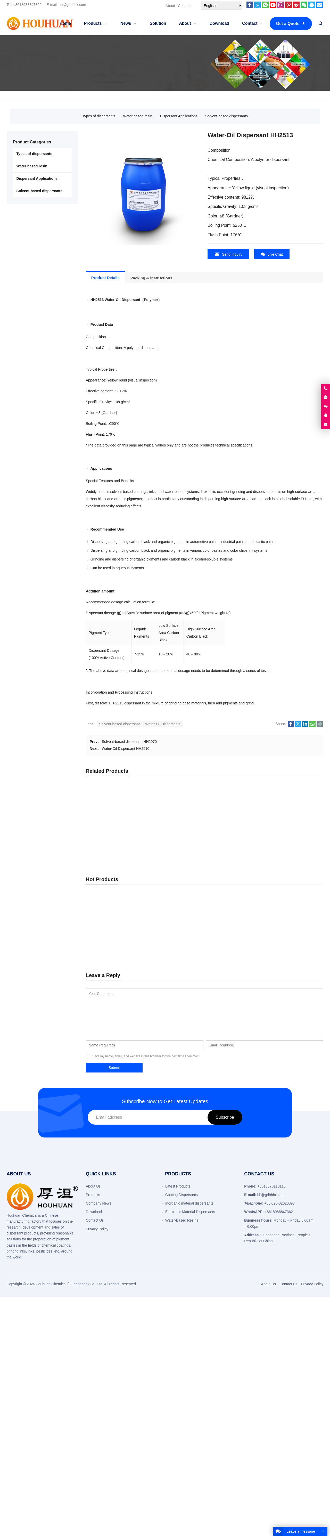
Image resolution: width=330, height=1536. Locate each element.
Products (93, 1194)
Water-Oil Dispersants (162, 724)
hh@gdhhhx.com (72, 5)
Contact (184, 6)
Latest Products (177, 1186)
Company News (98, 1203)
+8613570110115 (272, 1186)
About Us (93, 1186)
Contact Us (95, 1220)
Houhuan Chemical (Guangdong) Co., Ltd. (69, 1284)
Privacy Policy (97, 1228)
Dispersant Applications (178, 116)
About (170, 6)
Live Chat (272, 254)
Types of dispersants (98, 116)
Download (94, 1211)
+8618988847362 (27, 5)
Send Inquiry (228, 254)
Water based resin (137, 116)
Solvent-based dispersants (226, 116)
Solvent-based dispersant (119, 724)
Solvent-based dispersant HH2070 (129, 741)
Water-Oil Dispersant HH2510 (126, 748)
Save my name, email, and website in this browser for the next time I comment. (146, 1056)
